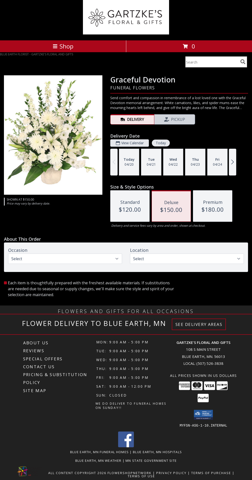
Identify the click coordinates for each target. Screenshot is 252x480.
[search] (243, 61)
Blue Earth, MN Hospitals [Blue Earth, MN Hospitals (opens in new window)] (157, 451)
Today (161, 143)
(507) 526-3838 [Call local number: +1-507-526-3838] (209, 363)
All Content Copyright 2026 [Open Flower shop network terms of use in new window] (77, 472)
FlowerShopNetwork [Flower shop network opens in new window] (130, 472)
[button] (203, 415)
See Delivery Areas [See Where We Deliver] (198, 324)
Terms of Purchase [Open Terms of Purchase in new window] (211, 472)
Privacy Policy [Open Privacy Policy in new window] (171, 472)
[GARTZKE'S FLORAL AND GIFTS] (126, 33)
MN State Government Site (151, 460)
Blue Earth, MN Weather (98, 460)
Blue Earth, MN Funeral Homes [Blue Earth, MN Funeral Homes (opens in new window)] (99, 451)
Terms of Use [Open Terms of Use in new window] (141, 476)
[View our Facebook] (126, 445)
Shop (63, 46)
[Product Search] (212, 62)
